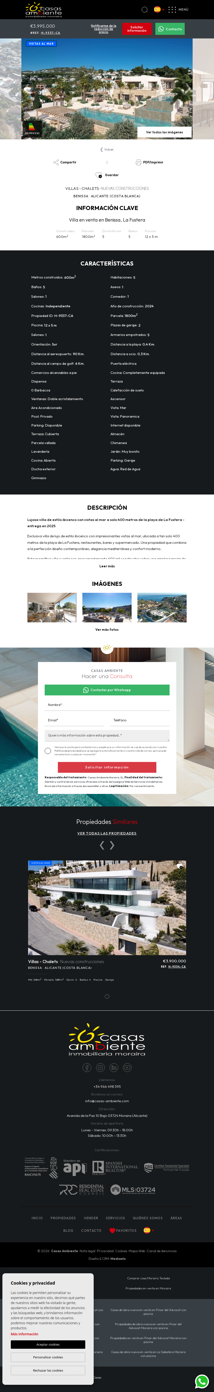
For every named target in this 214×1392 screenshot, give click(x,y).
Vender (91, 1218)
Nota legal (87, 1251)
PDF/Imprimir (149, 162)
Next (188, 89)
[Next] (112, 845)
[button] (107, 629)
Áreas (176, 1218)
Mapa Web (137, 1251)
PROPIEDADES (63, 1218)
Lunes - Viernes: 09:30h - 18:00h (107, 1130)
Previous (26, 89)
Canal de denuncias (162, 1251)
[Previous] (102, 845)
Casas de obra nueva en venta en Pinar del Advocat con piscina (148, 1312)
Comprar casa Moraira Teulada (148, 1278)
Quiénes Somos (148, 1218)
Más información (24, 1334)
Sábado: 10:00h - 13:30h (107, 1135)
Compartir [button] (64, 162)
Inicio (37, 1218)
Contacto (170, 28)
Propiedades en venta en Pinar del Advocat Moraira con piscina (148, 1340)
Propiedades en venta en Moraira (148, 1288)
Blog (68, 1230)
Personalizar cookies (48, 1357)
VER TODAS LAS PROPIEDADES (107, 833)
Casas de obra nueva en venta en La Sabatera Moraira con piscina (148, 1354)
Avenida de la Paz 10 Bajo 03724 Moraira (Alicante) (107, 1115)
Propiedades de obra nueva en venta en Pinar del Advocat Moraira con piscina (148, 1326)
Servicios (115, 1218)
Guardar (107, 175)
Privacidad (105, 1251)
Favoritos (123, 1230)
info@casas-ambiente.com (107, 1101)
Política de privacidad (68, 750)
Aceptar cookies (48, 1344)
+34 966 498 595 (107, 1086)
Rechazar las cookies (48, 1370)
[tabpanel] (107, 923)
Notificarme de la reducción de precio (103, 29)
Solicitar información (137, 29)
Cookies (121, 1251)
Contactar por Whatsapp (107, 690)
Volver (107, 149)
